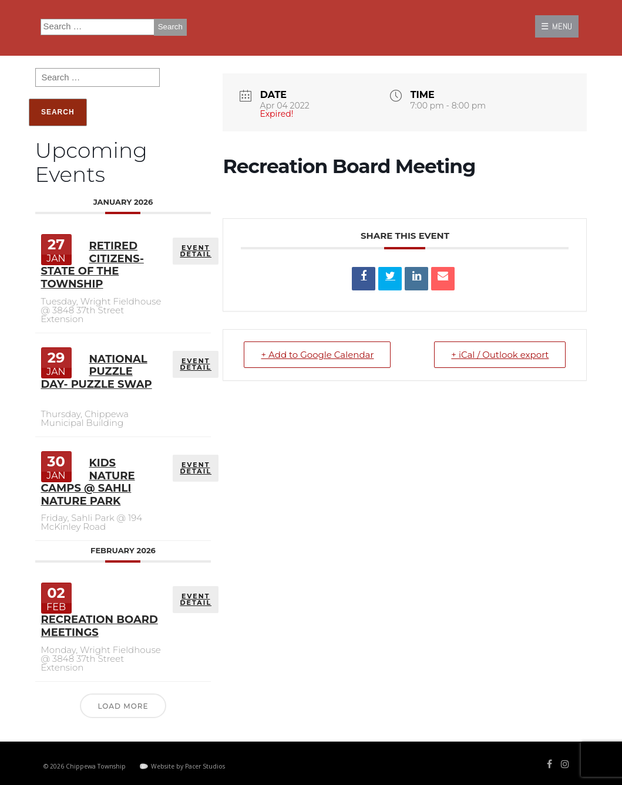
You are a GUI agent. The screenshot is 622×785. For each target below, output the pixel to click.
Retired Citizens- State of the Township (92, 264)
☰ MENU (556, 26)
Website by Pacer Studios (188, 766)
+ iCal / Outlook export (500, 354)
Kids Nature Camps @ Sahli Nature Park (88, 481)
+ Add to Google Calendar (317, 354)
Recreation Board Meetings (99, 626)
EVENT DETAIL (195, 250)
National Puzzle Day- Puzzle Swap (96, 372)
